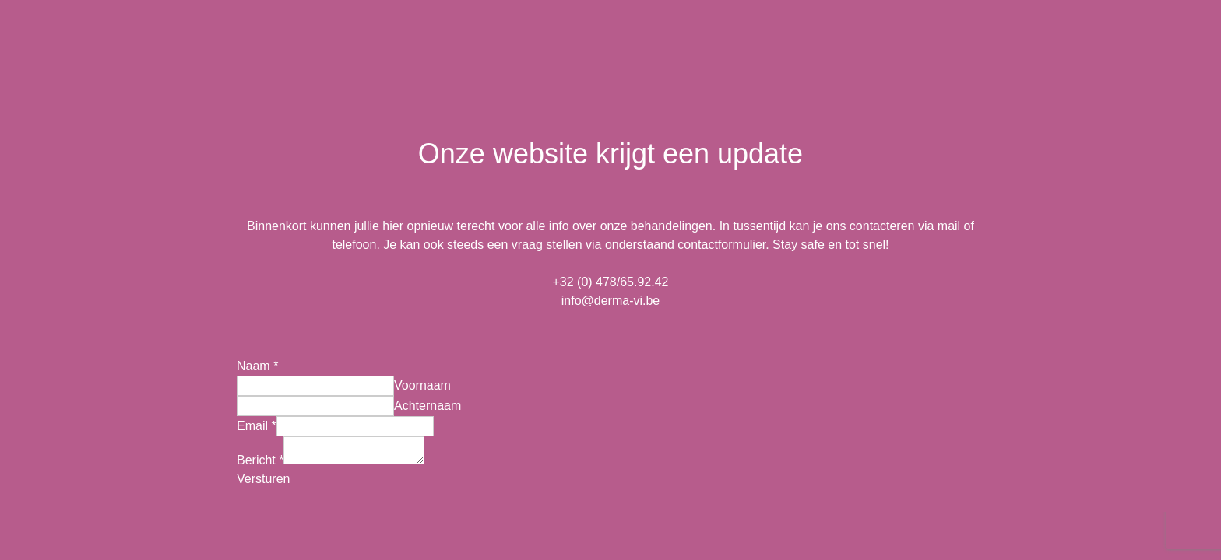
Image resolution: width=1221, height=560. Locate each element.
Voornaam (422, 383)
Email (256, 423)
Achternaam (427, 403)
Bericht (260, 462)
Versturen (263, 481)
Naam (257, 363)
